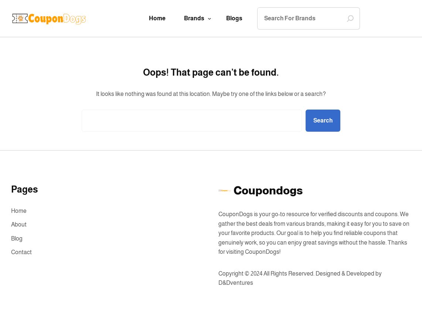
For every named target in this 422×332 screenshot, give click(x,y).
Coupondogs (268, 190)
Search (323, 120)
